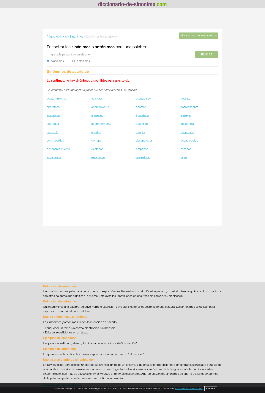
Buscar (206, 54)
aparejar (186, 115)
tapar (184, 157)
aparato (185, 98)
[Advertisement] (132, 18)
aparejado (142, 115)
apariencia (187, 123)
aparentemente (101, 123)
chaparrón (187, 132)
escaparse (98, 157)
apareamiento (189, 107)
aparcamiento (100, 107)
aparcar (141, 107)
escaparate (54, 157)
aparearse (53, 115)
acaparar (97, 98)
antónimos (105, 46)
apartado (52, 132)
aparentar (53, 123)
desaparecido (189, 140)
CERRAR (210, 388)
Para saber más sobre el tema (188, 388)
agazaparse (143, 98)
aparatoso (53, 107)
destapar (97, 149)
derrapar (96, 140)
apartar (95, 132)
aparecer (97, 115)
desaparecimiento (58, 149)
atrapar (140, 132)
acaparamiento (56, 98)
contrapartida (55, 140)
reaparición (143, 157)
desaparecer (144, 140)
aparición (142, 123)
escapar (186, 149)
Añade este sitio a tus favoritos (198, 35)
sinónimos (81, 46)
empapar (142, 149)
